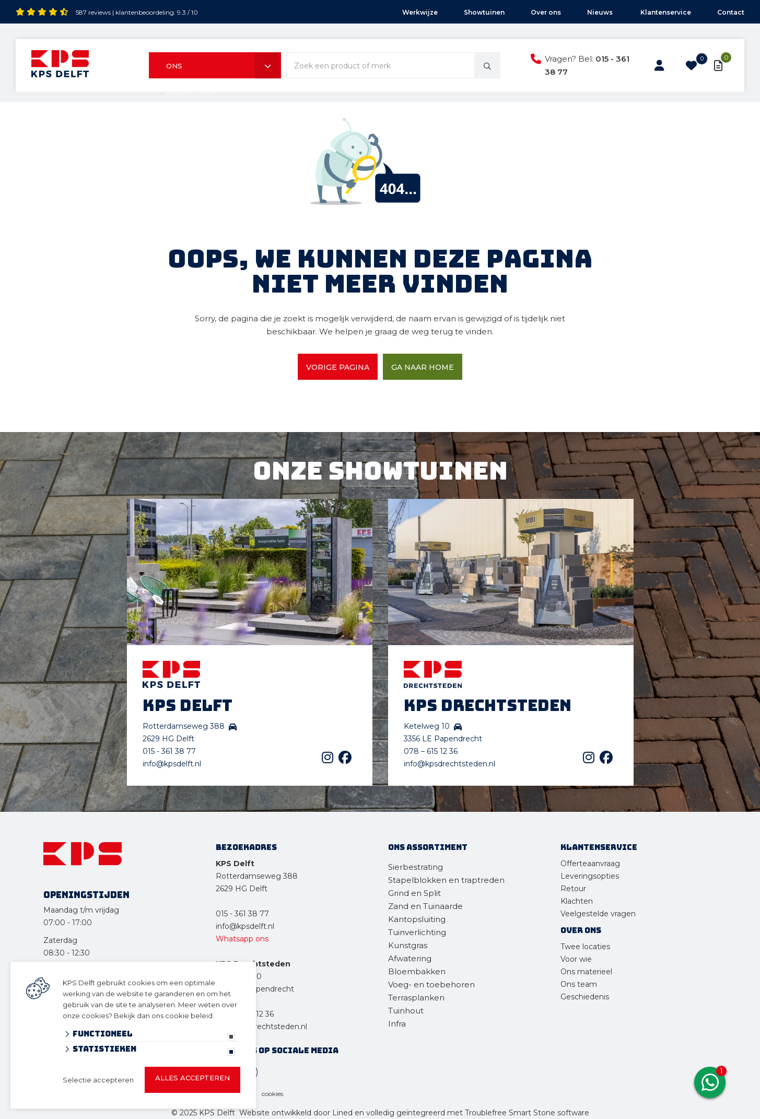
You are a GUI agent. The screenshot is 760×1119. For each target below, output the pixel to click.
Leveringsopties (589, 876)
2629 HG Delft (241, 888)
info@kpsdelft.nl (172, 763)
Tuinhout (406, 1011)
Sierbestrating (415, 867)
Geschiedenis (584, 996)
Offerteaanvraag (590, 863)
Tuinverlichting (417, 932)
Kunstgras (407, 945)
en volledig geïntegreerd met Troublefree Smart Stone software (472, 1112)
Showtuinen (484, 12)
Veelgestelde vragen (598, 913)
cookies (272, 1094)
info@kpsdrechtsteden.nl (449, 763)
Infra (397, 1024)
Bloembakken (417, 971)
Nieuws (600, 12)
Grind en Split (414, 893)
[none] (487, 65)
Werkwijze (420, 12)
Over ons (546, 12)
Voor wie (576, 959)
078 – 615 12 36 (431, 751)
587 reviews (93, 12)
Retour (573, 888)
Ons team (578, 984)
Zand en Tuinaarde (425, 906)
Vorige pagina (337, 367)
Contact (730, 12)
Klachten (576, 901)
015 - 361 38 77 (169, 751)
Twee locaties (585, 946)
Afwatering (409, 958)
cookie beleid (189, 1015)
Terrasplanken (416, 998)
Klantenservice (665, 12)
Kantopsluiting (418, 919)
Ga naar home (422, 367)
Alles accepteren (192, 1078)
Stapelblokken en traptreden (446, 880)
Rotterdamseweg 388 (257, 876)
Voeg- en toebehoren (431, 984)
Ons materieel (586, 971)
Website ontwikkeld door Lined (296, 1112)
